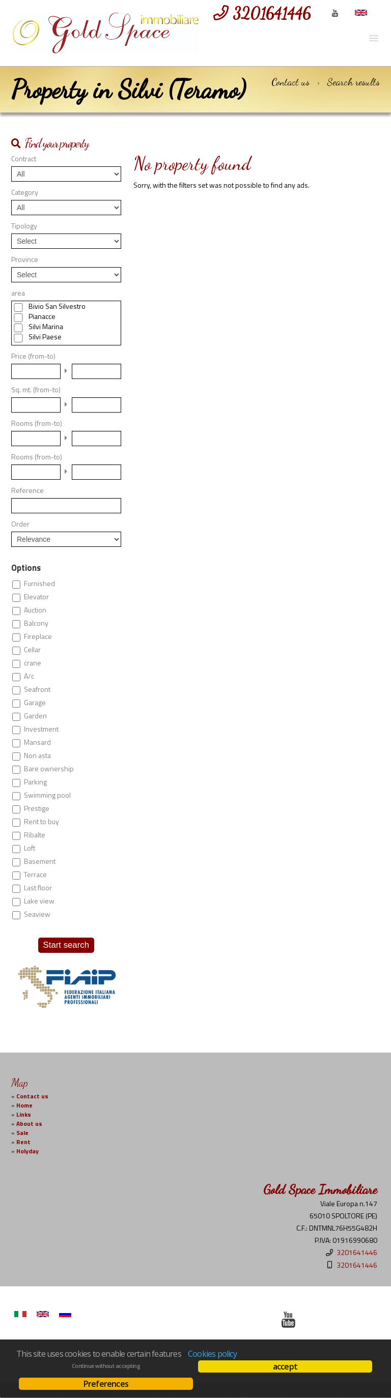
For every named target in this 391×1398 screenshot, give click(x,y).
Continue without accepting (106, 1366)
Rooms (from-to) (36, 423)
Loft (29, 848)
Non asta (37, 755)
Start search (66, 945)
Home (24, 1105)
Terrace (35, 874)
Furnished (39, 583)
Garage (35, 702)
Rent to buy (41, 822)
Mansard (37, 742)
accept (285, 1366)
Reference (27, 490)
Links (23, 1114)
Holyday (27, 1151)
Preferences (105, 1383)
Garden (35, 716)
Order (20, 524)
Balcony (36, 623)
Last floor (38, 888)
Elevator (36, 597)
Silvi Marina (46, 326)
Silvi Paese (45, 336)
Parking (35, 782)
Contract (23, 159)
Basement (39, 861)
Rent (23, 1142)
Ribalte (34, 835)
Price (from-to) (33, 356)
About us (29, 1123)
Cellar (32, 650)
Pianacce (42, 316)
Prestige (36, 808)
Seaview (37, 914)
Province (24, 259)
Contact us (290, 82)
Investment (41, 729)
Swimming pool (47, 795)
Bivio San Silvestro (57, 306)
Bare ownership (49, 769)
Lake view (39, 901)
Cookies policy (212, 1353)
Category (24, 192)
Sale (22, 1133)
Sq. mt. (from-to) (36, 390)
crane (32, 663)
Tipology (24, 226)
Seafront (37, 689)
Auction (35, 610)
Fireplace (38, 636)
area (18, 293)
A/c (29, 676)
